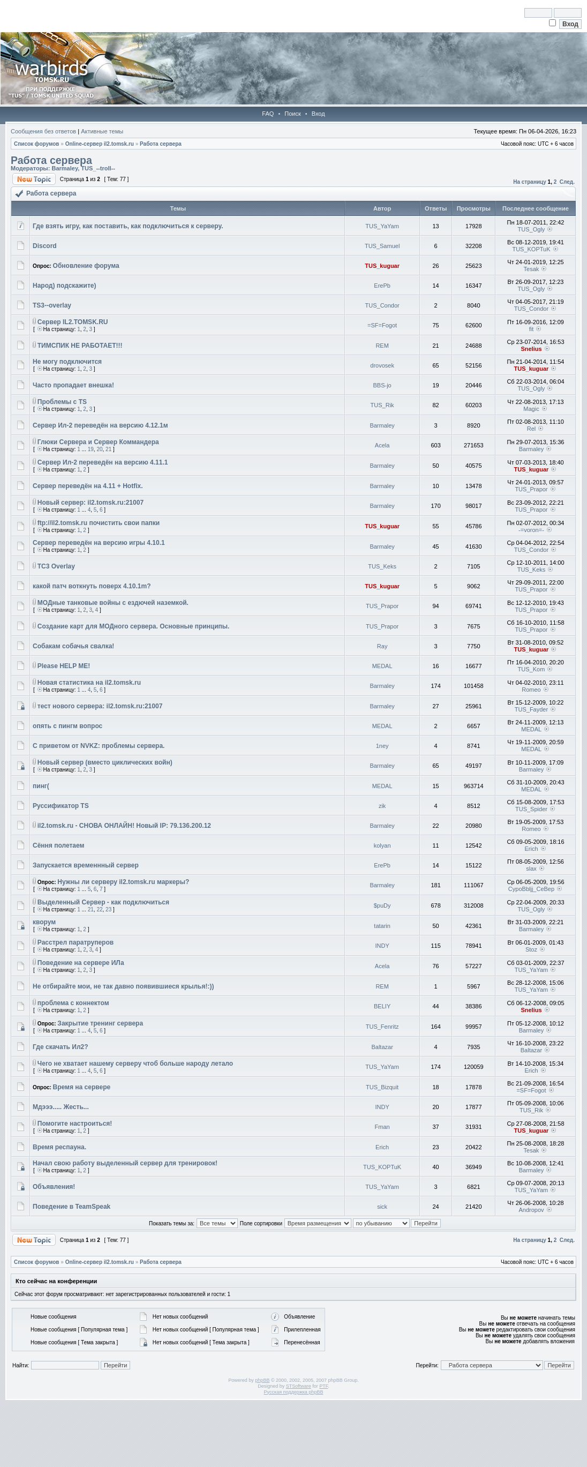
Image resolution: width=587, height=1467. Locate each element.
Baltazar (382, 1047)
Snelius (531, 349)
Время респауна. (59, 1147)
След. (567, 182)
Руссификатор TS (61, 806)
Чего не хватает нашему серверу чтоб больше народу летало (135, 1063)
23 (108, 909)
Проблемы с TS (62, 402)
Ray (382, 646)
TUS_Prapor (531, 489)
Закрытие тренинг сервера (100, 1023)
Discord (45, 246)
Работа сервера (161, 144)
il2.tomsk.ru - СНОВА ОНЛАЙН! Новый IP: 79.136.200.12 (124, 825)
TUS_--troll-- (98, 168)
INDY (382, 945)
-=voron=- (531, 530)
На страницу (529, 182)
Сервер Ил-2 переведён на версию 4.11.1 (102, 462)
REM (381, 345)
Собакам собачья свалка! (73, 646)
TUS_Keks (382, 566)
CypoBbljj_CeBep (531, 889)
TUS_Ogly (531, 229)
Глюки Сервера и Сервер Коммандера (98, 442)
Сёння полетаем (58, 845)
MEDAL (382, 666)
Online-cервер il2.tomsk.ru (99, 144)
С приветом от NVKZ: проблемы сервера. (98, 746)
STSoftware (298, 1386)
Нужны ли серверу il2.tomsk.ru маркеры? (123, 882)
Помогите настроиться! (74, 1123)
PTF (323, 1386)
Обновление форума (86, 266)
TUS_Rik (382, 405)
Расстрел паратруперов (75, 942)
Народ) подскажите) (64, 285)
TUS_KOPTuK (531, 249)
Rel (531, 428)
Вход (318, 113)
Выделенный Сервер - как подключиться (103, 902)
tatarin (382, 926)
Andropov (531, 1210)
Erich (531, 848)
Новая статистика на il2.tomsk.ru (89, 682)
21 (108, 449)
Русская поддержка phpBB (293, 1392)
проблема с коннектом (73, 1003)
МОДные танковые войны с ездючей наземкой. (113, 603)
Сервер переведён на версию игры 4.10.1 (99, 543)
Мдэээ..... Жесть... (61, 1107)
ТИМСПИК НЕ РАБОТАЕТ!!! (80, 345)
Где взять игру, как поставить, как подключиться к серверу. (128, 226)
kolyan (382, 845)
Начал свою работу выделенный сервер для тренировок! (125, 1163)
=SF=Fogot (382, 325)
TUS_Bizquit (382, 1087)
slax (531, 868)
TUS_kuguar (382, 266)
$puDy (382, 905)
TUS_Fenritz (382, 1026)
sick (382, 1206)
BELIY (382, 1006)
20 (99, 449)
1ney (382, 746)
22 (99, 909)
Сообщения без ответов (43, 131)
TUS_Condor (382, 305)
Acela (382, 445)
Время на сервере (82, 1087)
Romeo (531, 689)
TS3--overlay (52, 305)
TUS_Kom (531, 669)
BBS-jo (382, 385)
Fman (382, 1127)
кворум (44, 922)
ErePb (382, 285)
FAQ (268, 113)
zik (382, 806)
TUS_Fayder (531, 709)
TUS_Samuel (382, 246)
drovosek (382, 365)
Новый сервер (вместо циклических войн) (104, 762)
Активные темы (102, 131)
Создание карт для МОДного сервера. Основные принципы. (133, 626)
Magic (531, 409)
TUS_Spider (531, 809)
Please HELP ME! (63, 666)
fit (531, 329)
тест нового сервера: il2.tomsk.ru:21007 (100, 706)
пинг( (41, 786)
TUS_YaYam (382, 226)
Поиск (292, 113)
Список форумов (36, 144)
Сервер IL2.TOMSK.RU (72, 322)
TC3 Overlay (56, 566)
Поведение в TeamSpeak (71, 1206)
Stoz (531, 949)
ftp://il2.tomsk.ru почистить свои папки (98, 523)
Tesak (531, 269)
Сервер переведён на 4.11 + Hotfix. (88, 486)
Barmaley (64, 168)
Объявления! (54, 1187)
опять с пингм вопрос (67, 726)
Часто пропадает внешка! (73, 385)
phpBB (262, 1380)
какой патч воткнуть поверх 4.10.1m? (91, 586)
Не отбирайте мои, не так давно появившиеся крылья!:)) (123, 986)
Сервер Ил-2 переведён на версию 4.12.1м (100, 425)
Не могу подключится (67, 361)
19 (91, 449)
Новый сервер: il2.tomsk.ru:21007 (90, 502)
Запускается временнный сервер (86, 865)
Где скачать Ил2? (60, 1047)
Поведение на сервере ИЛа (80, 963)
